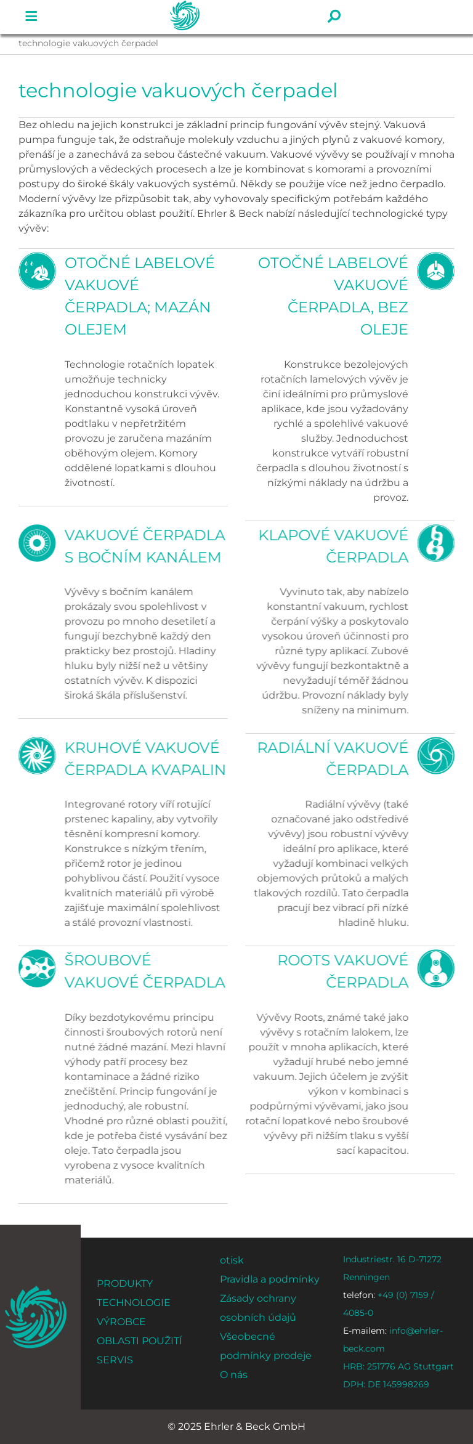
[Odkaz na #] (31, 17)
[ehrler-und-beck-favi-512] (36, 1290)
